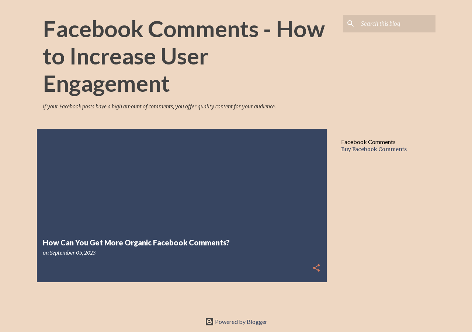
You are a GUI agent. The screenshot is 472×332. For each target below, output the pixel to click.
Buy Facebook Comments (374, 149)
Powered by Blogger (236, 321)
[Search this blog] (396, 23)
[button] (316, 268)
